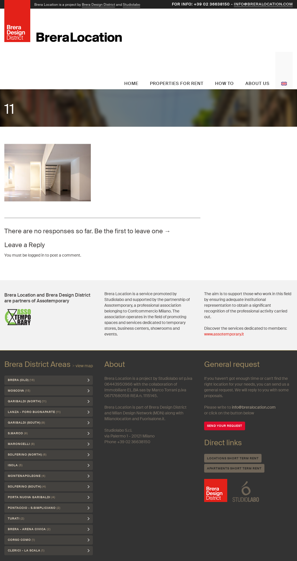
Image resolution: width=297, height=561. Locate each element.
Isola (15, 465)
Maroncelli (21, 444)
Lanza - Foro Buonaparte (34, 412)
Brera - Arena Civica (29, 529)
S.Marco (18, 433)
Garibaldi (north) (27, 401)
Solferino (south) (27, 486)
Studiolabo (131, 4)
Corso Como (21, 540)
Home (131, 83)
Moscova (19, 391)
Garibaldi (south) (26, 422)
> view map (82, 365)
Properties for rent (177, 83)
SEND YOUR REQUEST (224, 426)
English (284, 70)
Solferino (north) (27, 454)
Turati (16, 518)
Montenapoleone (26, 476)
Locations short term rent (233, 458)
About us (257, 83)
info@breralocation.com (263, 4)
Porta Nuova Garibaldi (31, 497)
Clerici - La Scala (26, 550)
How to (224, 83)
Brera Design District (98, 4)
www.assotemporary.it (224, 334)
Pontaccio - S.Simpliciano (34, 508)
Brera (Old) (21, 380)
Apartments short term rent (234, 468)
